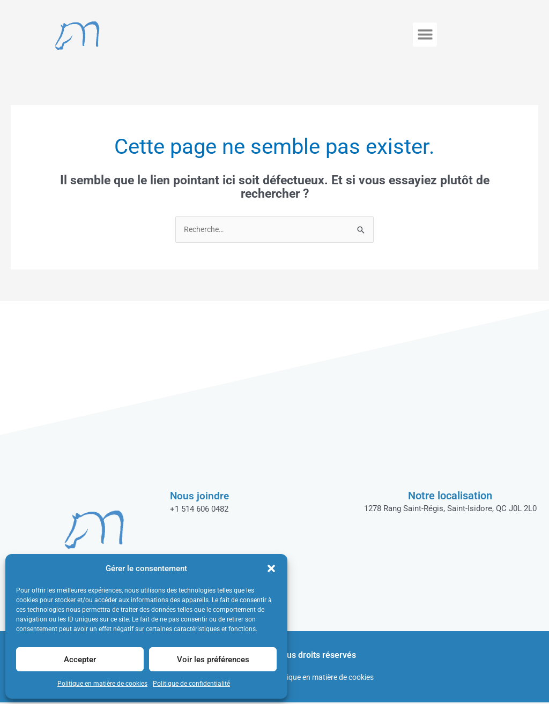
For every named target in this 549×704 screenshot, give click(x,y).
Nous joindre (200, 496)
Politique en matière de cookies (102, 683)
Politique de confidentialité (191, 683)
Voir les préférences (213, 659)
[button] (271, 568)
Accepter (80, 659)
